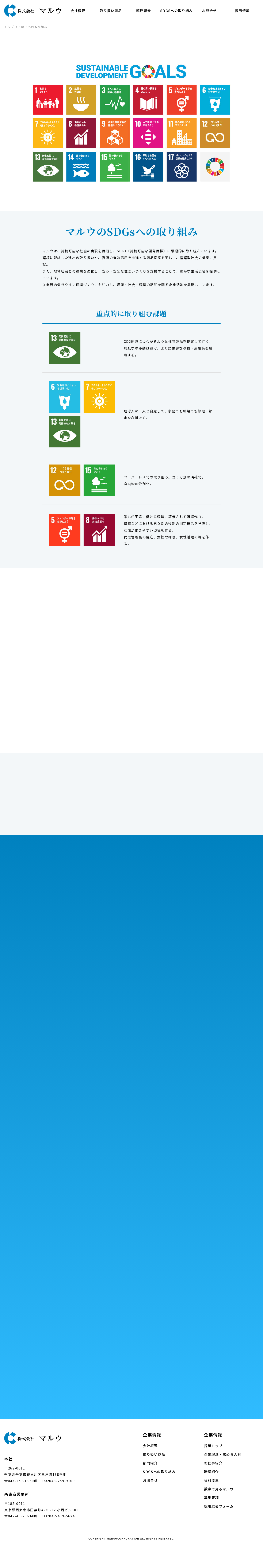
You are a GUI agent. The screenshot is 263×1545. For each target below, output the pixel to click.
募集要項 (211, 1497)
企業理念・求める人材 (222, 1454)
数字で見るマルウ (219, 1489)
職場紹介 (211, 1471)
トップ (9, 27)
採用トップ (213, 1446)
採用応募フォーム (219, 1506)
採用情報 (242, 10)
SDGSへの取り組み (176, 10)
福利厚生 (211, 1480)
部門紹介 (143, 10)
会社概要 (77, 10)
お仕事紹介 (213, 1463)
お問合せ (209, 10)
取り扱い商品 (111, 10)
